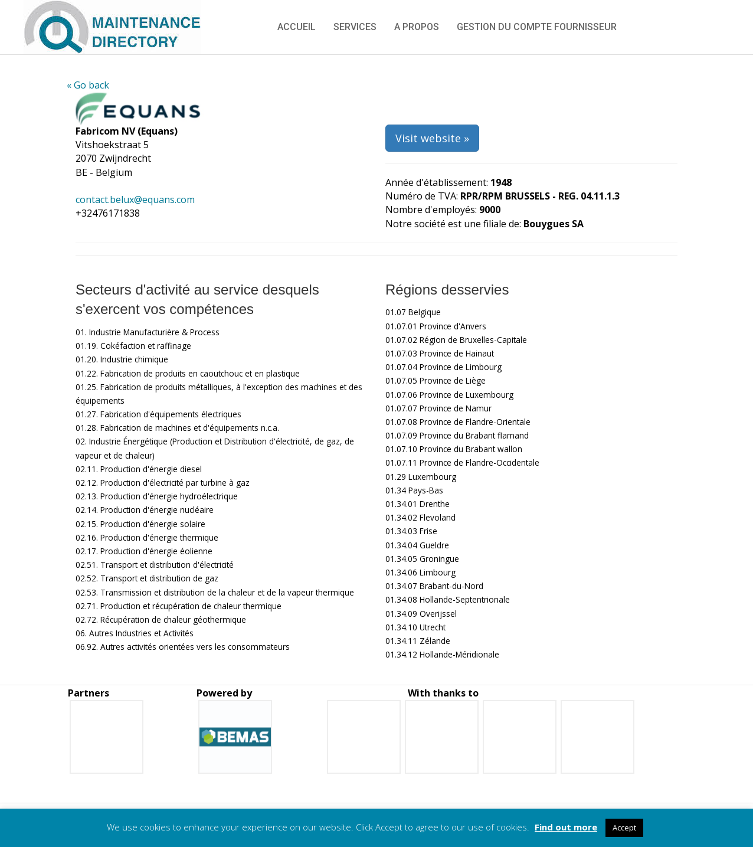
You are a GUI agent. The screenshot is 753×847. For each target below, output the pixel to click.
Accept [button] (624, 827)
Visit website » (432, 138)
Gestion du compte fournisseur (537, 26)
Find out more (566, 827)
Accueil (296, 26)
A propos (416, 26)
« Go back (88, 85)
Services (355, 26)
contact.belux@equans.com (135, 199)
